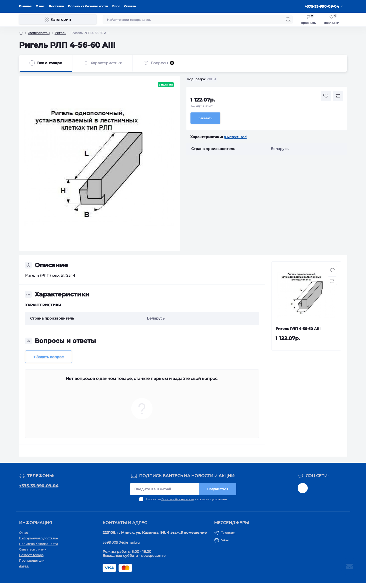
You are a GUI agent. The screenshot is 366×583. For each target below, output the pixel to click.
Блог (116, 6)
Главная (25, 6)
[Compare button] (338, 96)
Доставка (56, 6)
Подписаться (217, 489)
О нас (40, 6)
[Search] (288, 19)
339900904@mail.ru (121, 542)
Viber (225, 540)
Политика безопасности (88, 6)
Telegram (228, 533)
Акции (24, 566)
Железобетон (39, 33)
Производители (31, 560)
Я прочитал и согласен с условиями (186, 499)
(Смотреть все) (235, 137)
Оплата (130, 6)
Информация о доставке (38, 538)
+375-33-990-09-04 (38, 486)
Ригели (60, 33)
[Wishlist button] (326, 96)
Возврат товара (31, 555)
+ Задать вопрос (48, 357)
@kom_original (303, 488)
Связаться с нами (32, 549)
